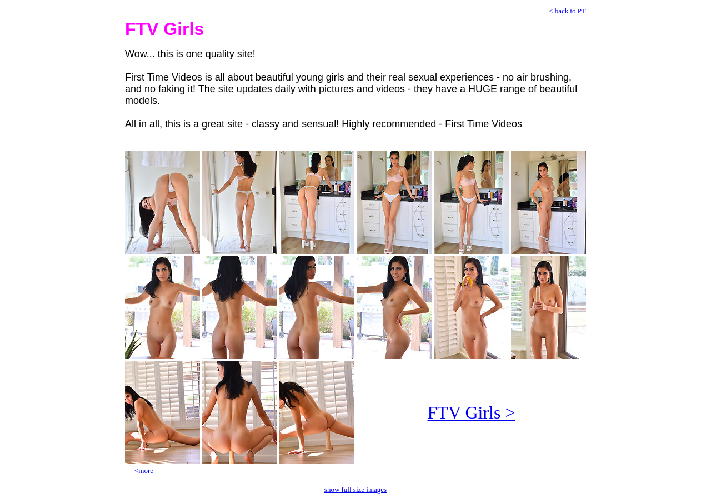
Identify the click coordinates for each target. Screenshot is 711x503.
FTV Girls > (471, 412)
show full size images (355, 489)
